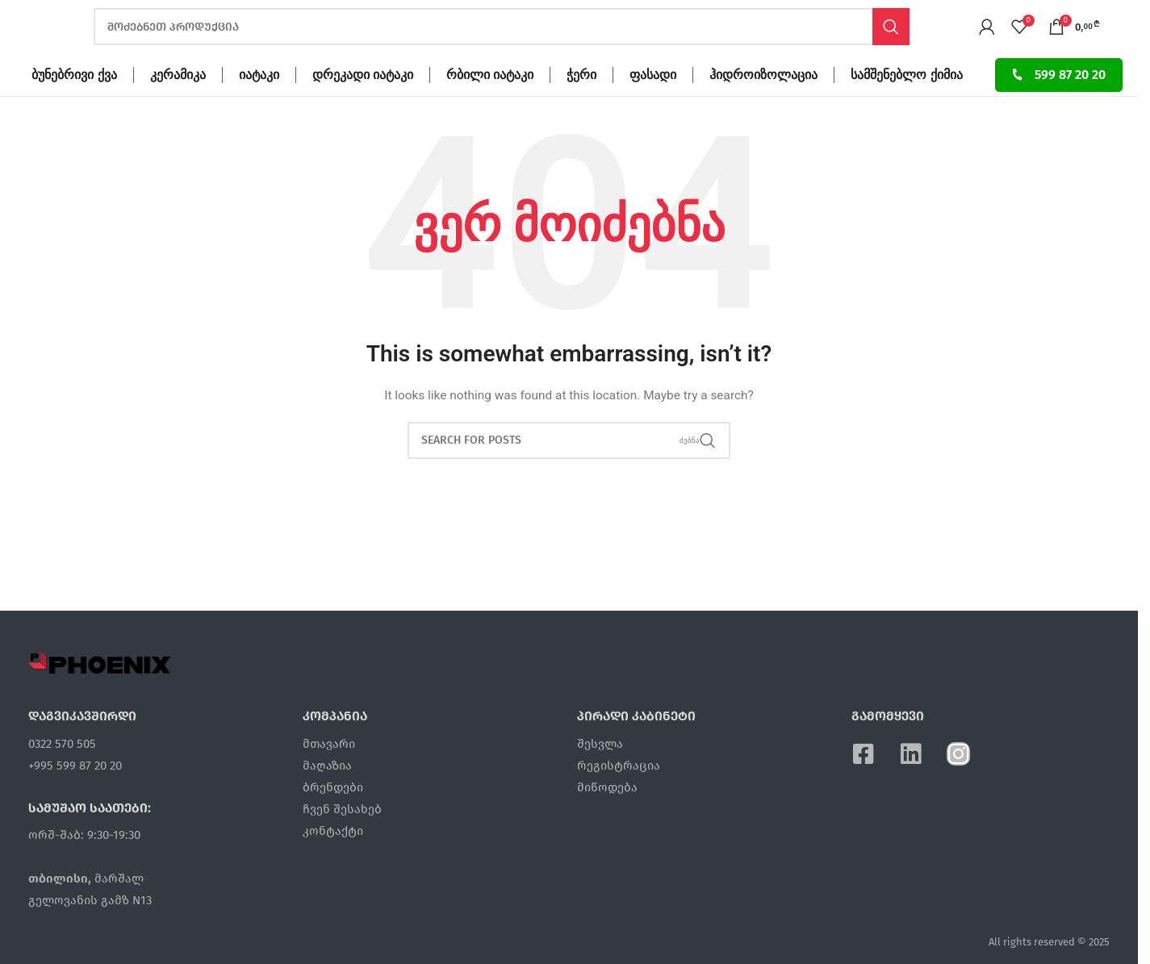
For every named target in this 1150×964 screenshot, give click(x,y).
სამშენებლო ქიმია (906, 105)
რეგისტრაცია (618, 796)
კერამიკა (178, 105)
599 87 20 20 (1058, 105)
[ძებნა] (502, 42)
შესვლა (600, 774)
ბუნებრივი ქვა (73, 105)
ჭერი (581, 105)
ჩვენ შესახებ (342, 840)
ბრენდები (333, 818)
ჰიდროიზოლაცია (763, 105)
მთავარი (329, 774)
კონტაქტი (333, 861)
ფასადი (652, 105)
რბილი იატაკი (489, 105)
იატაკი (259, 105)
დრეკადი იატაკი (362, 105)
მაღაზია (327, 796)
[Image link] (100, 692)
